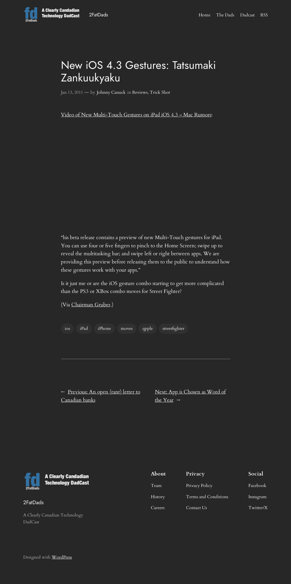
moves (127, 328)
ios (67, 328)
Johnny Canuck (111, 92)
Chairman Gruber (90, 304)
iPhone (104, 328)
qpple (147, 328)
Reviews (140, 92)
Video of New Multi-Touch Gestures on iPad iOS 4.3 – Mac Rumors (136, 114)
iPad (84, 328)
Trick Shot (160, 92)
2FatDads (98, 14)
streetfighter (173, 328)
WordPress (62, 557)
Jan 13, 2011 (72, 92)
